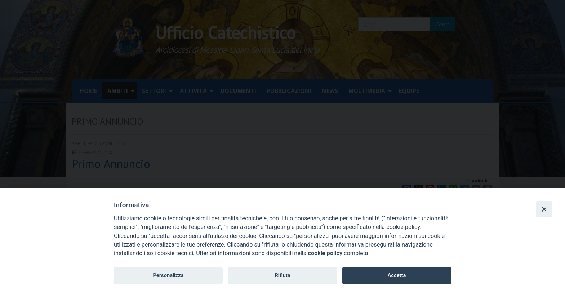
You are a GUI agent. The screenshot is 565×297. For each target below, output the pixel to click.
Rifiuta (282, 275)
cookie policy (325, 253)
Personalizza (168, 275)
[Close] (544, 209)
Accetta (396, 275)
